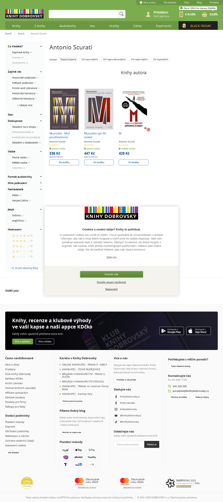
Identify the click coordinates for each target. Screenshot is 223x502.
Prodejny (10, 369)
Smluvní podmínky (123, 497)
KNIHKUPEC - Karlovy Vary (77, 394)
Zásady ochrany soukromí (97, 497)
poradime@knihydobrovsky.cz (191, 391)
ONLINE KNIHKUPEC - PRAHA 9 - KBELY (84, 364)
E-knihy (39, 26)
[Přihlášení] (162, 12)
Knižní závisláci (14, 383)
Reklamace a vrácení (17, 436)
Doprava (10, 426)
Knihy (16, 26)
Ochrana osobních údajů (19, 440)
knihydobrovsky (125, 409)
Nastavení (111, 289)
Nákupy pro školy (15, 406)
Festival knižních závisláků (20, 388)
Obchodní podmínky (17, 431)
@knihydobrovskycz (127, 415)
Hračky (114, 26)
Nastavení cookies (15, 445)
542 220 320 (180, 386)
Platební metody (14, 422)
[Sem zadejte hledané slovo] (83, 14)
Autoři (21, 33)
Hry (92, 26)
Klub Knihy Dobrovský (18, 374)
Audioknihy (67, 26)
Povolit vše (111, 274)
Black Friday (196, 25)
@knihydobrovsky (126, 422)
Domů (8, 33)
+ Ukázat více (24, 105)
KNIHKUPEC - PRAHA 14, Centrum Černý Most (85, 388)
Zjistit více (111, 257)
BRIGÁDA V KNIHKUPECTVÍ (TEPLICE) (83, 381)
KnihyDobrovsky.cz (127, 396)
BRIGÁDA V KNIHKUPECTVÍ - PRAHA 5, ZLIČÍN (83, 376)
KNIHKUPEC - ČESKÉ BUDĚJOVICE (81, 369)
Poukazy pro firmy (15, 402)
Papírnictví (163, 26)
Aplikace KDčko (14, 378)
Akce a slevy (12, 364)
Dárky (137, 26)
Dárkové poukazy (15, 397)
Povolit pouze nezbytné (111, 282)
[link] (161, 15)
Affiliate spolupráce (16, 392)
